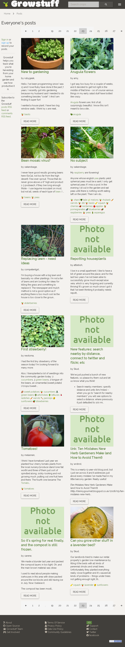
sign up (5, 42)
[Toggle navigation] (119, 4)
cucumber (26, 379)
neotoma (29, 355)
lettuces (54, 395)
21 (67, 31)
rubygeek (29, 78)
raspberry (79, 172)
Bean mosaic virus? (35, 160)
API (89, 622)
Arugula (74, 102)
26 (106, 31)
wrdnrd (77, 464)
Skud (76, 369)
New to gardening (35, 72)
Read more (30, 121)
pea (96, 178)
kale (84, 200)
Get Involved (11, 632)
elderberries (29, 303)
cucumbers (48, 391)
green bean (42, 379)
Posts (19, 13)
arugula (75, 114)
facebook (92, 635)
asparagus (98, 212)
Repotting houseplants (88, 259)
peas (35, 197)
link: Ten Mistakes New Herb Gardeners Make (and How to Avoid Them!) (91, 453)
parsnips (47, 398)
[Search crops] (83, 4)
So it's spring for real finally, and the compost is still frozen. (42, 545)
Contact (91, 629)
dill (81, 203)
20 (60, 31)
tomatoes (27, 488)
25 (98, 31)
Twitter (91, 632)
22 (75, 31)
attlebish (78, 265)
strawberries (40, 401)
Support (92, 626)
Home (7, 13)
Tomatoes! (29, 449)
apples (98, 206)
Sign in (4, 39)
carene (27, 556)
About (7, 622)
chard (75, 200)
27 (114, 31)
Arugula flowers (82, 72)
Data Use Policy (54, 629)
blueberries (93, 209)
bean (58, 191)
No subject (78, 160)
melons (93, 200)
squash (100, 203)
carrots (35, 398)
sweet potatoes (30, 391)
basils (25, 114)
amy (76, 78)
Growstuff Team (13, 629)
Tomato (25, 483)
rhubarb (105, 200)
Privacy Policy (53, 626)
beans (26, 197)
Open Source (11, 626)
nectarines (86, 206)
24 (90, 31)
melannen (29, 455)
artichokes (42, 395)
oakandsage (30, 167)
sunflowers (101, 585)
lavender (87, 585)
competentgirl (31, 269)
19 (52, 31)
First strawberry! (33, 349)
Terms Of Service (55, 622)
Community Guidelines (58, 632)
